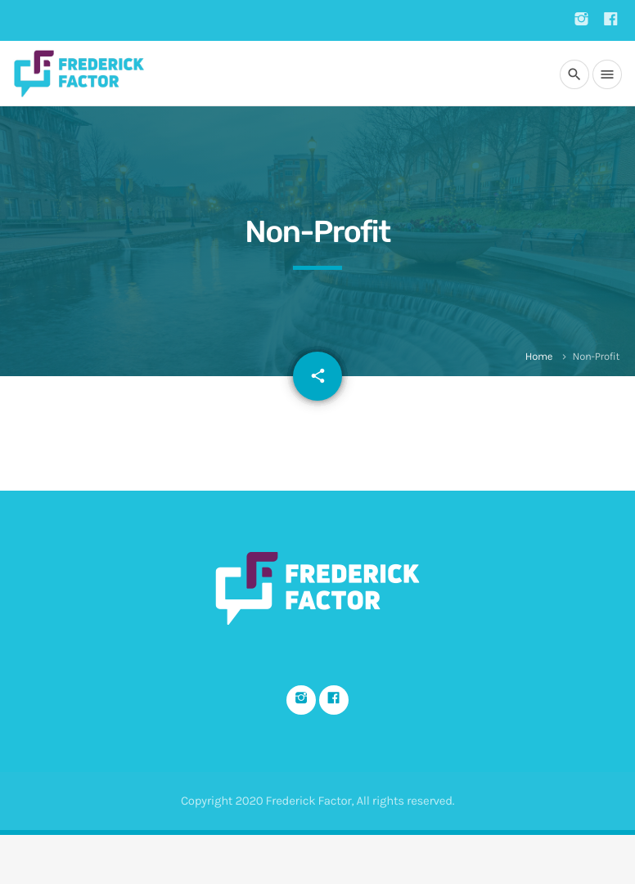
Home (538, 357)
